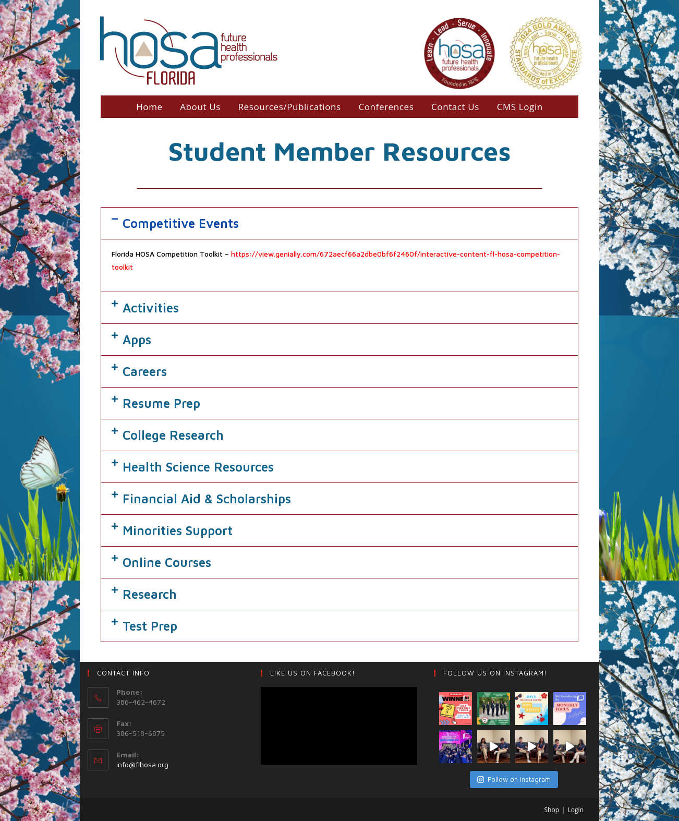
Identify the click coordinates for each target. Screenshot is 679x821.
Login (576, 810)
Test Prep (150, 626)
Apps (137, 339)
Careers (145, 371)
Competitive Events (181, 223)
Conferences (386, 107)
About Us (200, 107)
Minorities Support (178, 530)
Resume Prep (161, 403)
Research (150, 594)
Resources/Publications (289, 107)
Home (149, 107)
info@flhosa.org (142, 764)
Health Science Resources (198, 467)
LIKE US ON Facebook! (312, 673)
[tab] (339, 223)
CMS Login (520, 107)
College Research (173, 435)
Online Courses (167, 562)
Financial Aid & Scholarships (207, 498)
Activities (151, 307)
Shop (552, 810)
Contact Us (455, 107)
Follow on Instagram (514, 779)
